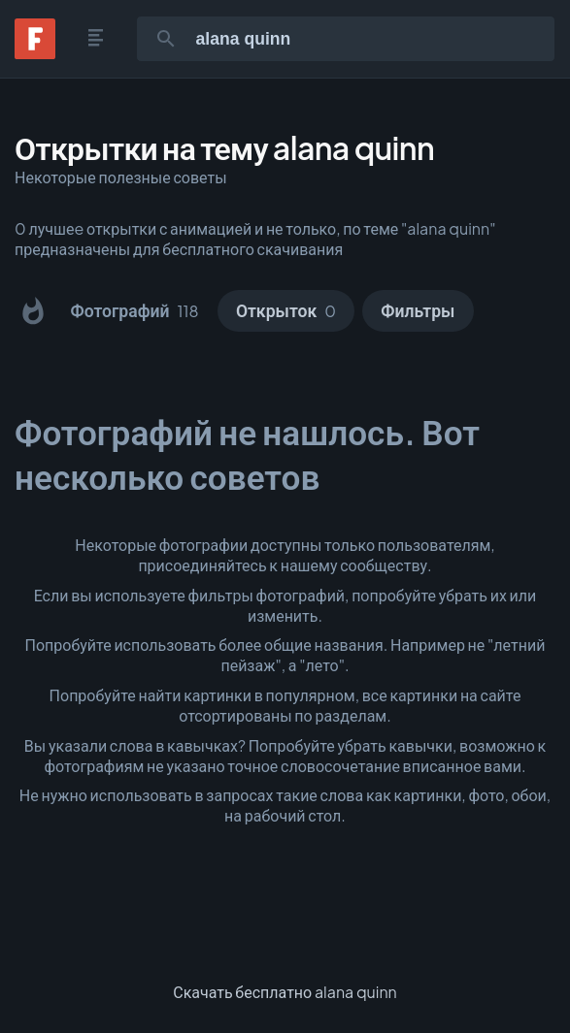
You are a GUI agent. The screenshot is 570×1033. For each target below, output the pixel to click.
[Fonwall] (35, 53)
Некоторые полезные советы (121, 177)
